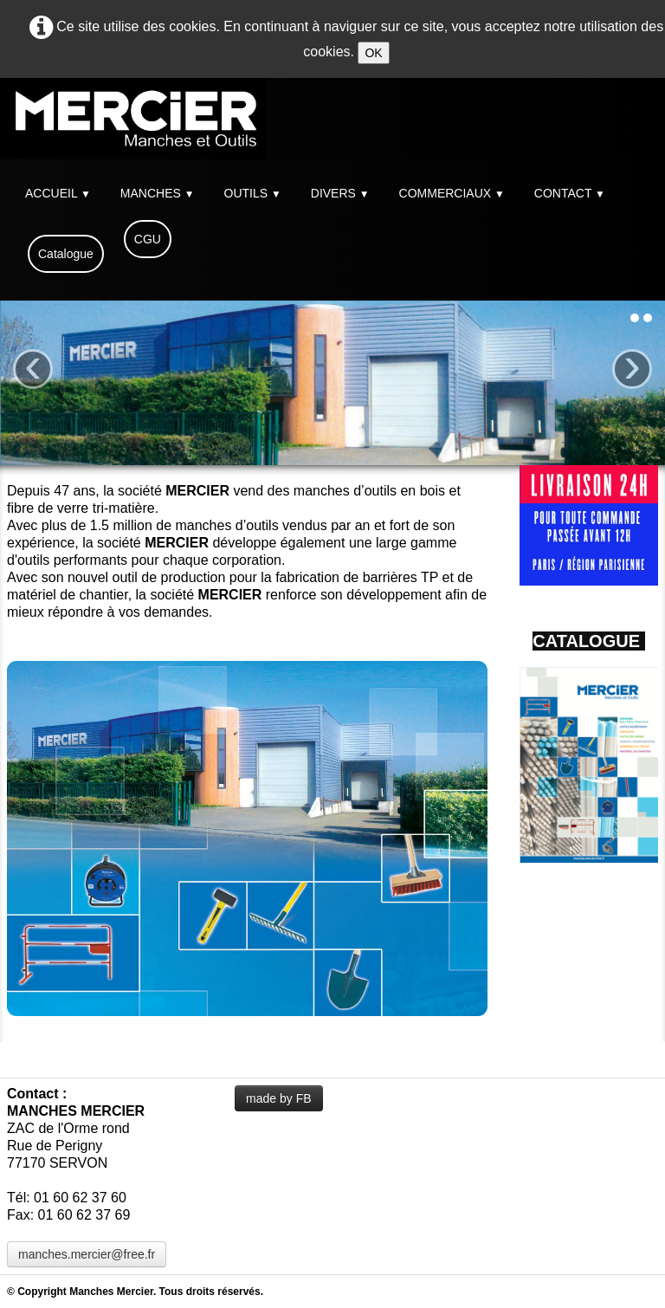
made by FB (278, 1098)
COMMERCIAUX (452, 193)
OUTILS (252, 193)
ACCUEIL (58, 193)
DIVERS (340, 193)
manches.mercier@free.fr (86, 1254)
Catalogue (66, 254)
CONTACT (569, 193)
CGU (147, 239)
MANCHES (157, 193)
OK (373, 53)
